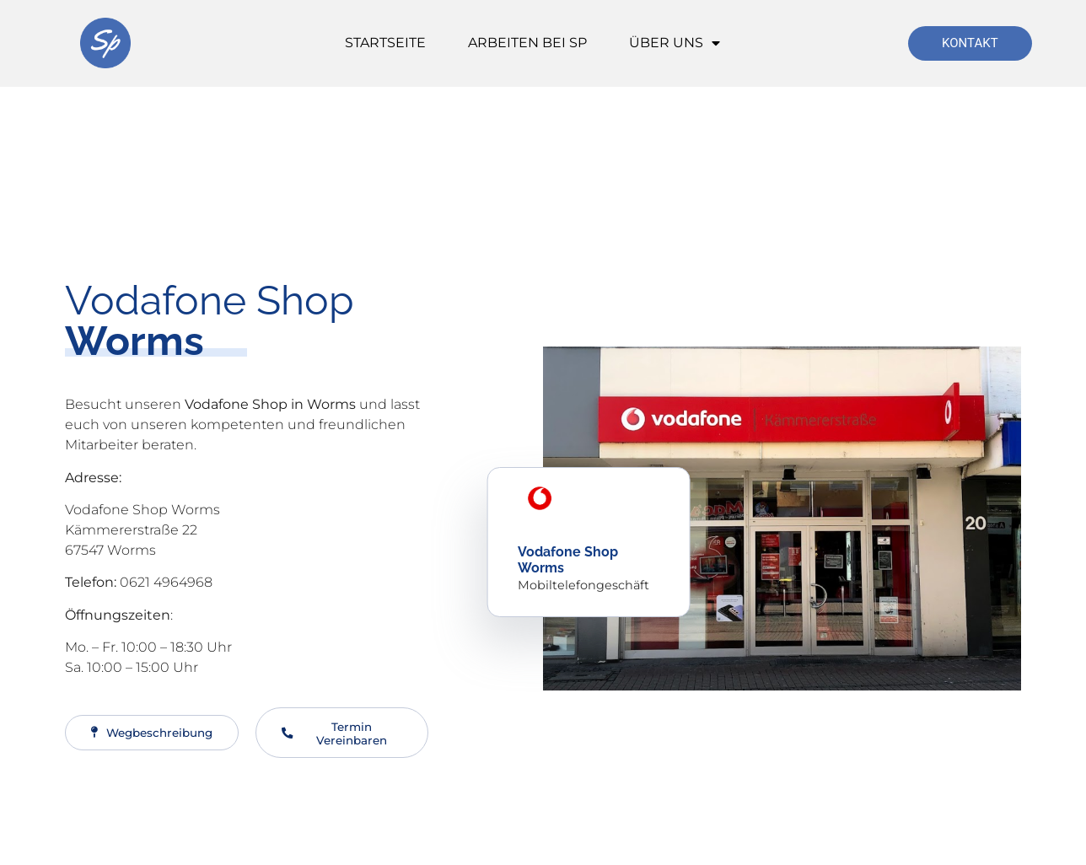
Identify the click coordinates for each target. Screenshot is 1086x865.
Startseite (385, 43)
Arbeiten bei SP (527, 43)
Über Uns (674, 43)
